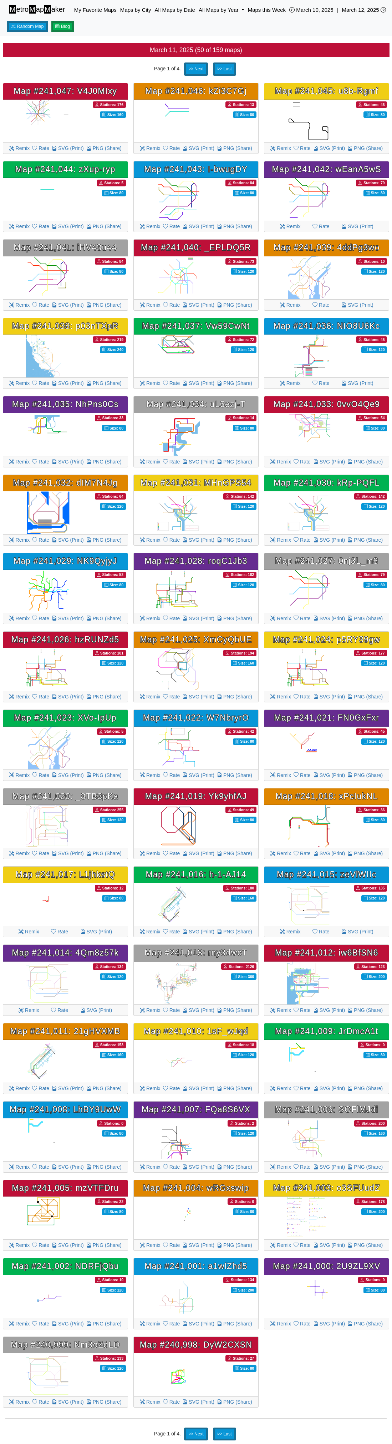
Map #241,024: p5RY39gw (326, 639)
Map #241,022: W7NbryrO (196, 717)
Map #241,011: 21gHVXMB (65, 1031)
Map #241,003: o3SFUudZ (326, 1188)
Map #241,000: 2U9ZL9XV (326, 1266)
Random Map (27, 26)
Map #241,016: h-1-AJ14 (196, 874)
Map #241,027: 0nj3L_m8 (326, 561)
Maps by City (135, 10)
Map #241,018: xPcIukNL (326, 796)
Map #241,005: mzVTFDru (65, 1188)
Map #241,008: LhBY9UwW (65, 1109)
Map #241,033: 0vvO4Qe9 (326, 404)
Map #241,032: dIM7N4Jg (65, 482)
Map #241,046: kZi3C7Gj (196, 91)
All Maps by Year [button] (219, 10)
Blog (62, 26)
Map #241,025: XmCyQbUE (196, 639)
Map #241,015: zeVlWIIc (326, 874)
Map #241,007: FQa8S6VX (196, 1109)
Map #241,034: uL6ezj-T (195, 404)
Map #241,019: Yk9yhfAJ (196, 796)
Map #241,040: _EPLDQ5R (196, 247)
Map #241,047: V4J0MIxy (65, 91)
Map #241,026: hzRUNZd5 (65, 639)
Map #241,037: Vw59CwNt (196, 326)
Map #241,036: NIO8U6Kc (326, 326)
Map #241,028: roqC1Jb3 (195, 561)
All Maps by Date (175, 10)
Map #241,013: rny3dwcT (195, 952)
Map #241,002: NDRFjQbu (65, 1266)
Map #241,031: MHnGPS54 (196, 482)
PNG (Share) (104, 148)
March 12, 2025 (364, 10)
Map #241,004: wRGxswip (196, 1188)
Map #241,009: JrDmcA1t (326, 1031)
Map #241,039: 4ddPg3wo (327, 247)
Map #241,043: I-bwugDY (196, 169)
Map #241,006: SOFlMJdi (326, 1109)
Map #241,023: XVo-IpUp (65, 717)
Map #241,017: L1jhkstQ (65, 874)
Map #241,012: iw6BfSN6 (326, 952)
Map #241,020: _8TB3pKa (65, 796)
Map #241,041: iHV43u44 (65, 247)
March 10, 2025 (311, 10)
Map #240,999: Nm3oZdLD (65, 1344)
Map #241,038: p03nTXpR (65, 326)
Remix (19, 148)
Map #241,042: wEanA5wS (326, 169)
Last (225, 68)
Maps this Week (267, 10)
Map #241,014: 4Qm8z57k (65, 952)
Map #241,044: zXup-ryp (65, 169)
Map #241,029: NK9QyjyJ (65, 561)
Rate (40, 148)
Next (196, 68)
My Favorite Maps (95, 10)
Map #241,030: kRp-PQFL (327, 482)
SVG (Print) (67, 148)
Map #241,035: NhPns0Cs (65, 404)
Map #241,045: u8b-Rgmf (326, 91)
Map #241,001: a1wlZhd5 (195, 1266)
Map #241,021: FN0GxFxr (326, 717)
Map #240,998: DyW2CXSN (196, 1344)
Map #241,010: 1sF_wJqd (196, 1031)
